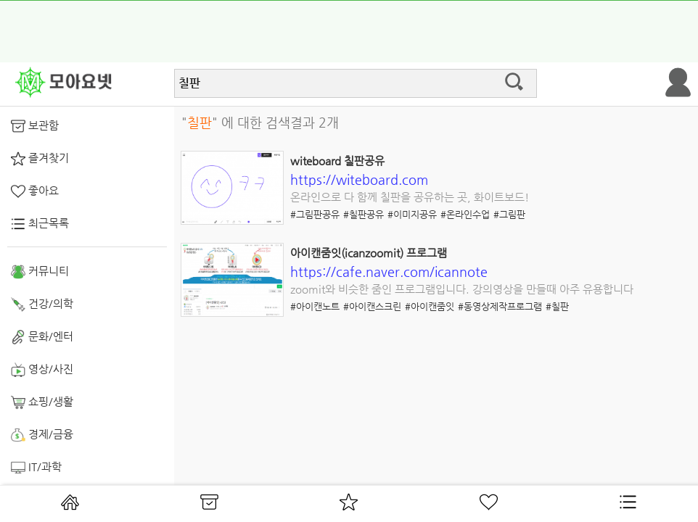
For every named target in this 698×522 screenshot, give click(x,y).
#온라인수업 (465, 214)
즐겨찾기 (40, 159)
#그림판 (509, 214)
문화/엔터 (42, 337)
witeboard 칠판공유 (337, 160)
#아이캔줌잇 (429, 306)
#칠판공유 (363, 214)
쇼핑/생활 (42, 402)
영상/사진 (42, 369)
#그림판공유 (315, 214)
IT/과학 (36, 467)
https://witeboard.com (359, 179)
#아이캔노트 (315, 306)
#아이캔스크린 (372, 306)
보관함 (35, 126)
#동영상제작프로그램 (500, 306)
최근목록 (40, 224)
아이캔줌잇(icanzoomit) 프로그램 (368, 252)
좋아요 (35, 191)
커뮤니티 (40, 272)
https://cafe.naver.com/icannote (389, 271)
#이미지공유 (412, 214)
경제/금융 (42, 435)
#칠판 (557, 306)
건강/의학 (42, 304)
